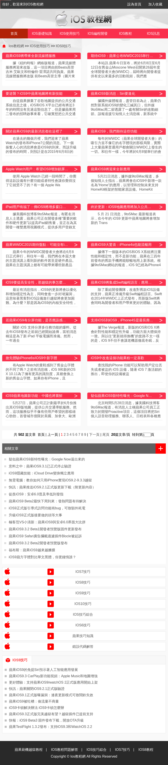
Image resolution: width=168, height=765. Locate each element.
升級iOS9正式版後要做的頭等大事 (35, 515)
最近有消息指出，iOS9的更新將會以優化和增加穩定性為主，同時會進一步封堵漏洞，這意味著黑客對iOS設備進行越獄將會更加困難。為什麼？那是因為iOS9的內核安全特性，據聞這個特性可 (41, 298)
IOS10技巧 (82, 604)
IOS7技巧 (82, 572)
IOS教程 (125, 33)
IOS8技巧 (82, 582)
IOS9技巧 (63, 46)
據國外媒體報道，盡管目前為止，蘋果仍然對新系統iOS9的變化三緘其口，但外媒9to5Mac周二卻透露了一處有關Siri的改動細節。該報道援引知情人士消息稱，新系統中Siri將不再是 (126, 109)
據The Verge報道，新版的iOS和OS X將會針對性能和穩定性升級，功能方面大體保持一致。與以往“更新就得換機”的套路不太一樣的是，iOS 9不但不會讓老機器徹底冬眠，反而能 (126, 336)
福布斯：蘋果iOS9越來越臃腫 (32, 550)
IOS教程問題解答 (64, 749)
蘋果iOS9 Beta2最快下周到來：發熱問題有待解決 (47, 501)
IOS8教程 (145, 749)
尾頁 (106, 434)
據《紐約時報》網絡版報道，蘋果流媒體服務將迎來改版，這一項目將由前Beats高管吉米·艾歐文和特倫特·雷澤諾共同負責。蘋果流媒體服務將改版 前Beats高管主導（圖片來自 (41, 71)
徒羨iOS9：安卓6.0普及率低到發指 (36, 494)
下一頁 (94, 434)
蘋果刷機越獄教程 (29, 749)
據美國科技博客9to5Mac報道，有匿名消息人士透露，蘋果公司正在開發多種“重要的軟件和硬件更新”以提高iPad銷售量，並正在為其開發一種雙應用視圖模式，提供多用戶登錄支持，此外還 (41, 222)
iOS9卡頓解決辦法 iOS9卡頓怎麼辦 (36, 708)
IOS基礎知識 (42, 33)
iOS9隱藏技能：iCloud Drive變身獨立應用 (41, 473)
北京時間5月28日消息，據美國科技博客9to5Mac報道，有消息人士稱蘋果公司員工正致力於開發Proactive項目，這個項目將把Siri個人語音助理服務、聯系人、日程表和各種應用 (126, 411)
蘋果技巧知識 (82, 636)
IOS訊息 (153, 33)
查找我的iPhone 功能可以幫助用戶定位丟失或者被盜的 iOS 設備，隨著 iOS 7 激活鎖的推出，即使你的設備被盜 (126, 369)
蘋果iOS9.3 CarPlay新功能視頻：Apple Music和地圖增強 (53, 676)
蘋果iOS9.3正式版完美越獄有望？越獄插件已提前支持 (51, 714)
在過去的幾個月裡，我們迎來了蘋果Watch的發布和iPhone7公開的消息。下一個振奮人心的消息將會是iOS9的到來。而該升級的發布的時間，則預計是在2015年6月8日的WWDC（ (41, 147)
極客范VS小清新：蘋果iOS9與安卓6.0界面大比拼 (47, 522)
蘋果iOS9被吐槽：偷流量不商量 (34, 701)
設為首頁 (134, 4)
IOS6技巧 (82, 625)
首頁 (14, 33)
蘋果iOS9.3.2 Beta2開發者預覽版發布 (38, 543)
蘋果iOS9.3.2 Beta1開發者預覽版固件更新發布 (45, 529)
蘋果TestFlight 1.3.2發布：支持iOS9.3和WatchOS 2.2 (50, 727)
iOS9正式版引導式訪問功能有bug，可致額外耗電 (47, 508)
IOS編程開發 (98, 33)
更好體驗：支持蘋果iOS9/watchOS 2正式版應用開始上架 (53, 682)
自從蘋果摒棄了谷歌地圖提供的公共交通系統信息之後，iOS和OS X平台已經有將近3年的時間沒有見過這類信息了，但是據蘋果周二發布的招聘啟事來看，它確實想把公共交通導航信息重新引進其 (41, 109)
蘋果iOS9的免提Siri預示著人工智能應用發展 (43, 670)
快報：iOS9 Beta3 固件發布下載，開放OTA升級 (46, 720)
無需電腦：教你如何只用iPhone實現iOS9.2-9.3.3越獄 (50, 480)
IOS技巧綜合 (83, 614)
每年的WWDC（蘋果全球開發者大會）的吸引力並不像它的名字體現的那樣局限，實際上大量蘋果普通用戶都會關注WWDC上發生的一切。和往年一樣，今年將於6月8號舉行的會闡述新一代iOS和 (126, 147)
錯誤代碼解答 (82, 646)
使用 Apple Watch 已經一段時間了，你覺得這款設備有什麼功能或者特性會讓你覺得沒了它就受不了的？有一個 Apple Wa (41, 180)
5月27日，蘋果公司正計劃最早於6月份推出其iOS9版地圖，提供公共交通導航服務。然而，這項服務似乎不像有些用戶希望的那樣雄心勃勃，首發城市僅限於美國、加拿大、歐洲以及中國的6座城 (41, 411)
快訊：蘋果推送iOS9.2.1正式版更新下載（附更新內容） (52, 487)
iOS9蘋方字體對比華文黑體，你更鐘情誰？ (42, 557)
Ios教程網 (16, 46)
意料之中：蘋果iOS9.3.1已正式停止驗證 (40, 466)
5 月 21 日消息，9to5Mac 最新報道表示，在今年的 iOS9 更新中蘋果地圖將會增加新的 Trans (125, 218)
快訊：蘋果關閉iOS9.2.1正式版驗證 (37, 689)
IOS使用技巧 (70, 33)
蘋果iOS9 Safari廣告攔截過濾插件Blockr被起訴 (45, 536)
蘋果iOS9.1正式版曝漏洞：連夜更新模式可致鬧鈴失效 (51, 695)
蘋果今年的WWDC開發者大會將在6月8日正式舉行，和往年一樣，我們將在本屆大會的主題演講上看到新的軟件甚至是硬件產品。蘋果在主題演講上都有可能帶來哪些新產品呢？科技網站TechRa (41, 260)
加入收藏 (155, 4)
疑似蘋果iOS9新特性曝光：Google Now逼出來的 (47, 459)
